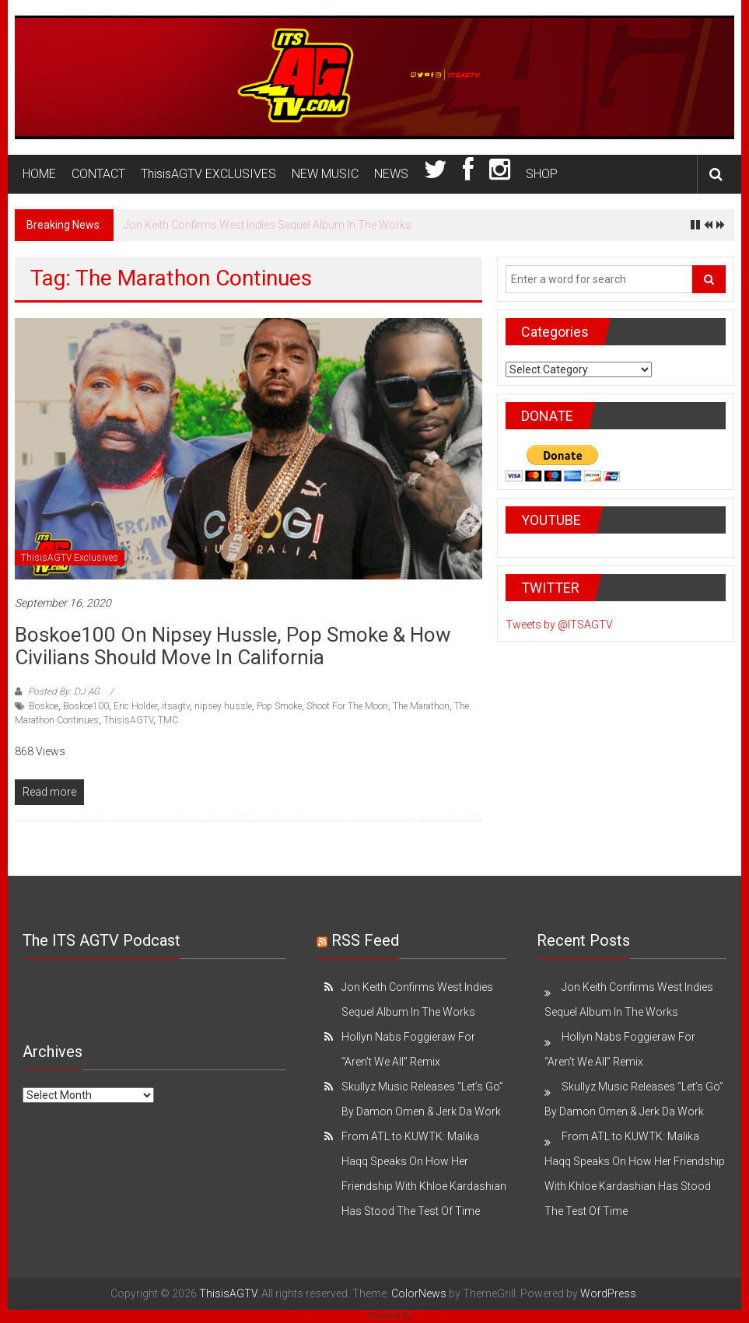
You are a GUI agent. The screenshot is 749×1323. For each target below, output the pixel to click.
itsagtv (176, 706)
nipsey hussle (223, 706)
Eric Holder (135, 706)
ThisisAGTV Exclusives (69, 557)
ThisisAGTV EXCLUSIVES (208, 173)
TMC (168, 720)
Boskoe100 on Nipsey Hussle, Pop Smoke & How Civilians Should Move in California (233, 646)
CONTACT (98, 173)
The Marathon (421, 706)
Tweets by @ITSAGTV (559, 624)
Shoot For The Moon (347, 706)
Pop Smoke (279, 706)
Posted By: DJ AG (64, 691)
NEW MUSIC (325, 173)
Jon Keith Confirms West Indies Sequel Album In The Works (267, 225)
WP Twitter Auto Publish (318, 1316)
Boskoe (43, 706)
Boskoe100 (86, 706)
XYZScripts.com (447, 1316)
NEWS (391, 173)
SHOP (542, 173)
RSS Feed (365, 940)
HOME (39, 173)
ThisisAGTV (128, 720)
